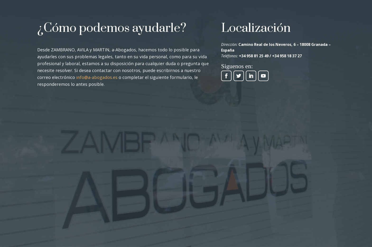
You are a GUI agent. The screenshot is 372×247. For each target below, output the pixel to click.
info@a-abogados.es (96, 77)
